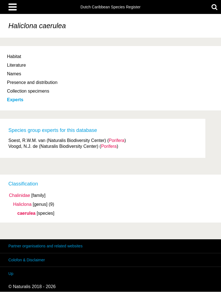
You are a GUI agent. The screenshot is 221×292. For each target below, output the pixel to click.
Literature (16, 65)
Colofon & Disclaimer (26, 260)
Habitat (14, 56)
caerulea (26, 213)
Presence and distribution (32, 82)
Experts (15, 99)
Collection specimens (28, 91)
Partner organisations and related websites (45, 246)
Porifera (116, 140)
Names (14, 73)
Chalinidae (19, 195)
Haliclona (22, 204)
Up (10, 273)
